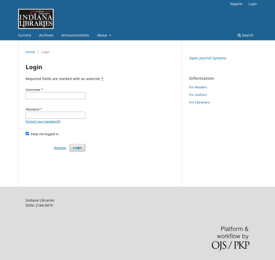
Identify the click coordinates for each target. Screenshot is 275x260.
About (102, 35)
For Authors (198, 94)
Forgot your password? (43, 121)
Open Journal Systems (207, 58)
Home (30, 52)
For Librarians (199, 102)
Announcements (75, 35)
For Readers (198, 87)
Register (236, 4)
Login (252, 4)
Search (245, 35)
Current (24, 35)
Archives (46, 35)
